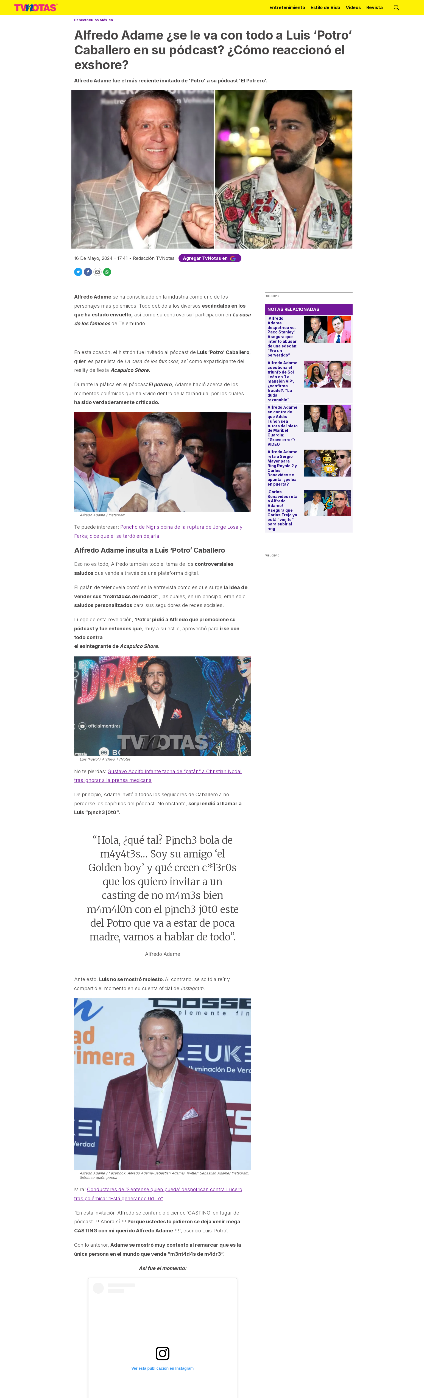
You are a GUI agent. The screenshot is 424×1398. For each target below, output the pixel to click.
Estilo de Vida (325, 7)
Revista (374, 7)
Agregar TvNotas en (210, 258)
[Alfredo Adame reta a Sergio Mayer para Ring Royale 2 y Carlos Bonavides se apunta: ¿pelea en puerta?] (327, 463)
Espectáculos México (93, 20)
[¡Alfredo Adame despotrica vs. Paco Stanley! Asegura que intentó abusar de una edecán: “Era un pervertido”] (327, 329)
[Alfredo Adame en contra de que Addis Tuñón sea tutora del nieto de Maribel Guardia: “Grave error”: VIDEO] (327, 418)
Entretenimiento (287, 7)
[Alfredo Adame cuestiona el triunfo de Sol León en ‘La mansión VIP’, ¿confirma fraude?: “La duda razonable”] (327, 374)
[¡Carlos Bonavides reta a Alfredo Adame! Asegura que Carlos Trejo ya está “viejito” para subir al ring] (327, 503)
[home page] (36, 7)
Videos (353, 7)
